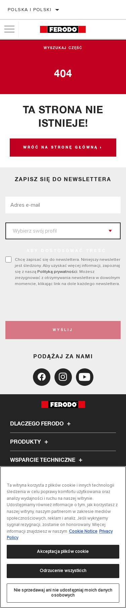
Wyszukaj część (63, 48)
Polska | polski (29, 9)
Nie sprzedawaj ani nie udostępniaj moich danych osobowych (63, 592)
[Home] (63, 29)
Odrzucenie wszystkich (63, 570)
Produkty (30, 442)
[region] (63, 537)
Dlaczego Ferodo (41, 424)
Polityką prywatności (57, 271)
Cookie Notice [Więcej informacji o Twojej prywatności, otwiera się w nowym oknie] (83, 531)
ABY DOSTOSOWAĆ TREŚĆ (67, 251)
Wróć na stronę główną (60, 147)
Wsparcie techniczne (47, 460)
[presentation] (61, 304)
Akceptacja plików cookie (63, 551)
